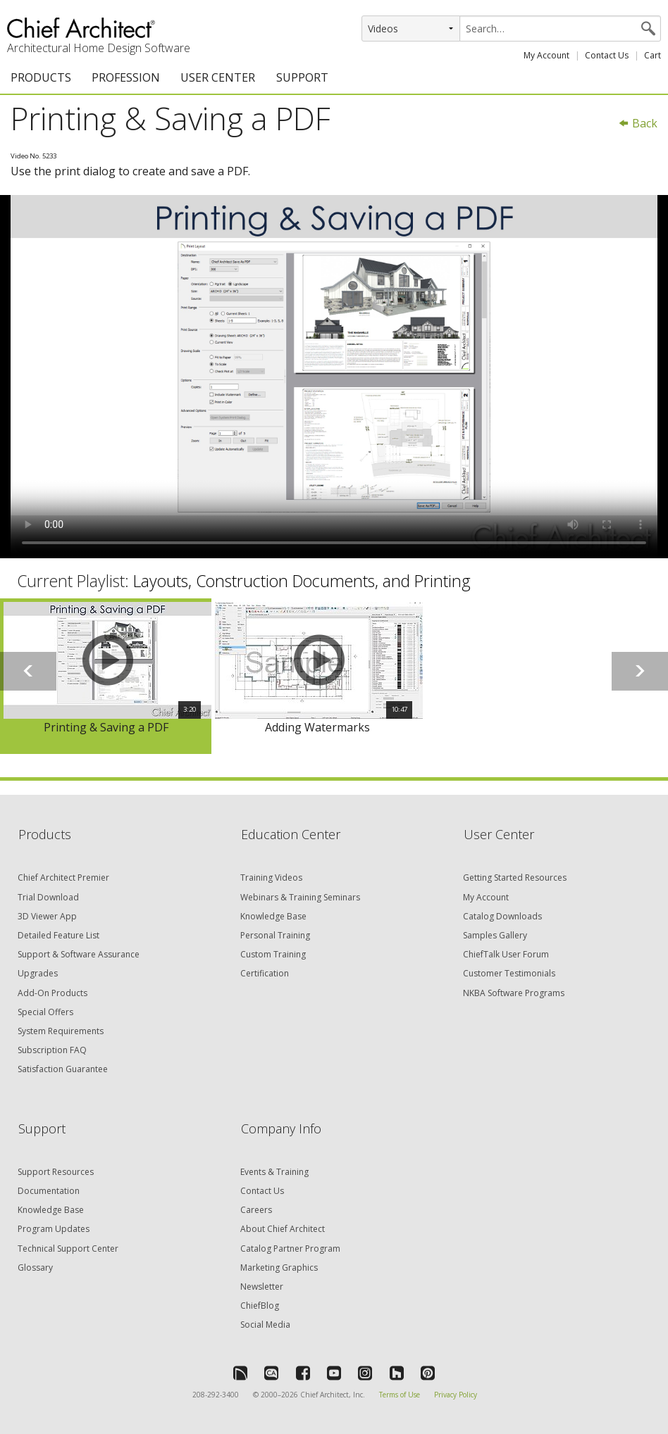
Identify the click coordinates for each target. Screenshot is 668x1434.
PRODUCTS (41, 77)
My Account (546, 55)
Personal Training (275, 935)
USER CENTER (217, 77)
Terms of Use (399, 1395)
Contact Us (607, 55)
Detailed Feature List (58, 935)
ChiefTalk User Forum (506, 954)
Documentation (49, 1191)
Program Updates (53, 1229)
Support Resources (56, 1172)
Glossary (35, 1267)
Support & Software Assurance (79, 954)
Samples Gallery (495, 935)
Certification (264, 973)
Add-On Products (52, 993)
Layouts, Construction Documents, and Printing (302, 581)
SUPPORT (302, 77)
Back (637, 123)
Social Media (265, 1325)
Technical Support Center (68, 1248)
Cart (652, 55)
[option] (105, 676)
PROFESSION (126, 77)
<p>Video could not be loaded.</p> (334, 376)
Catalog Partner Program (290, 1248)
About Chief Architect (282, 1229)
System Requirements (61, 1031)
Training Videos (271, 877)
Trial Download (48, 897)
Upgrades (38, 973)
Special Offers (45, 1012)
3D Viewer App (47, 916)
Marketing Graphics (279, 1267)
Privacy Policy (455, 1395)
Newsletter (261, 1287)
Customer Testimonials (509, 973)
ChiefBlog (259, 1306)
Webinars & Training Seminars (300, 897)
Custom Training (273, 954)
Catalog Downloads (502, 916)
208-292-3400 (215, 1395)
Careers (256, 1210)
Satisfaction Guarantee (63, 1069)
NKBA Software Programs (513, 993)
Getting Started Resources (515, 877)
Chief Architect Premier (63, 877)
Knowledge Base (273, 916)
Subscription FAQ (52, 1050)
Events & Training (274, 1172)
